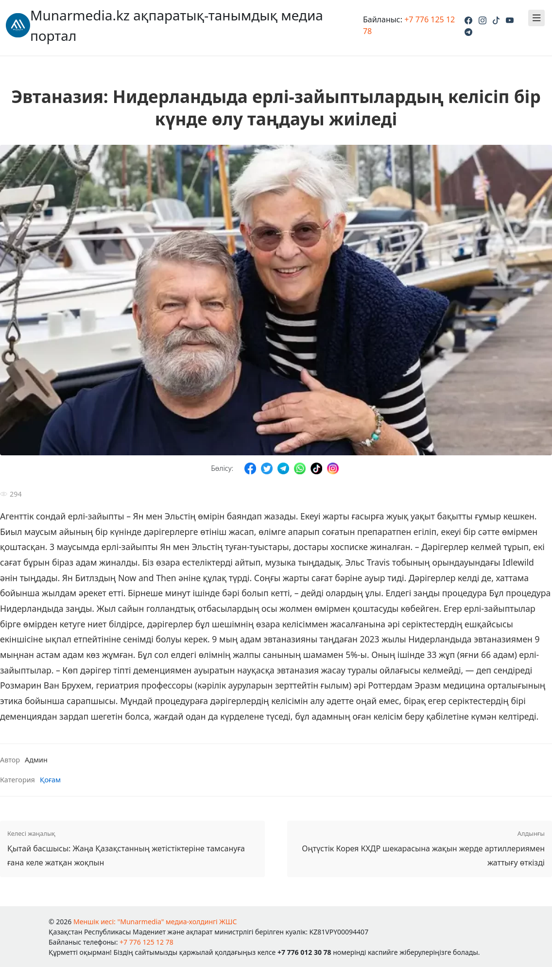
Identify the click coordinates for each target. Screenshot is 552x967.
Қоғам (50, 779)
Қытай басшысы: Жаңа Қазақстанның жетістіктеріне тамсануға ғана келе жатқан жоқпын (132, 848)
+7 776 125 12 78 (146, 942)
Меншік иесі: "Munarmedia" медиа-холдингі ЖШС (155, 921)
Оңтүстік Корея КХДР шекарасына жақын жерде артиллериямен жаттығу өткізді (419, 848)
